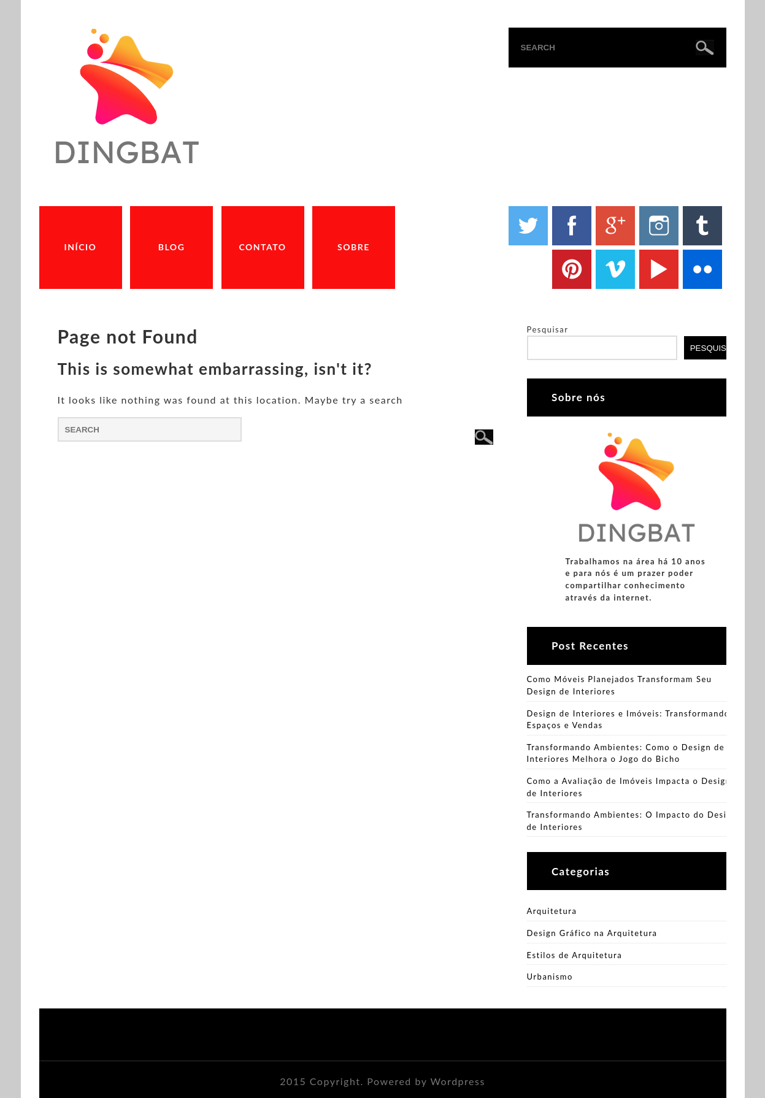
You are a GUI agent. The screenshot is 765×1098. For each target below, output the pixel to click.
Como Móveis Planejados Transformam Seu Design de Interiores (619, 685)
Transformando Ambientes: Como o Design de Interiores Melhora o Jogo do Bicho (626, 753)
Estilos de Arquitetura (575, 955)
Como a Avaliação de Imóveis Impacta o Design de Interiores (629, 787)
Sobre (353, 247)
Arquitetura (552, 911)
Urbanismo (550, 976)
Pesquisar (548, 329)
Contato (262, 247)
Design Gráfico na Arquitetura (592, 933)
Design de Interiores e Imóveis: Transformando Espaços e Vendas (628, 719)
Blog (171, 247)
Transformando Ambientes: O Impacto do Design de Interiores (632, 821)
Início (80, 247)
